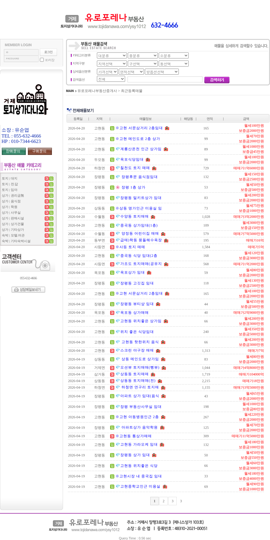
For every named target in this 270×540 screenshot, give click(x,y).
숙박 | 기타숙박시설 (16, 241)
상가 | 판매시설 (13, 218)
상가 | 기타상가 (13, 229)
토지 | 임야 (9, 189)
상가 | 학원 (9, 207)
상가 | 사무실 (11, 212)
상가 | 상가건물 (13, 224)
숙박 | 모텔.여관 (13, 235)
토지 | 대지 (9, 178)
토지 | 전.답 (10, 184)
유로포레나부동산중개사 (97, 91)
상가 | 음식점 (11, 201)
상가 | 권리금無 (13, 195)
